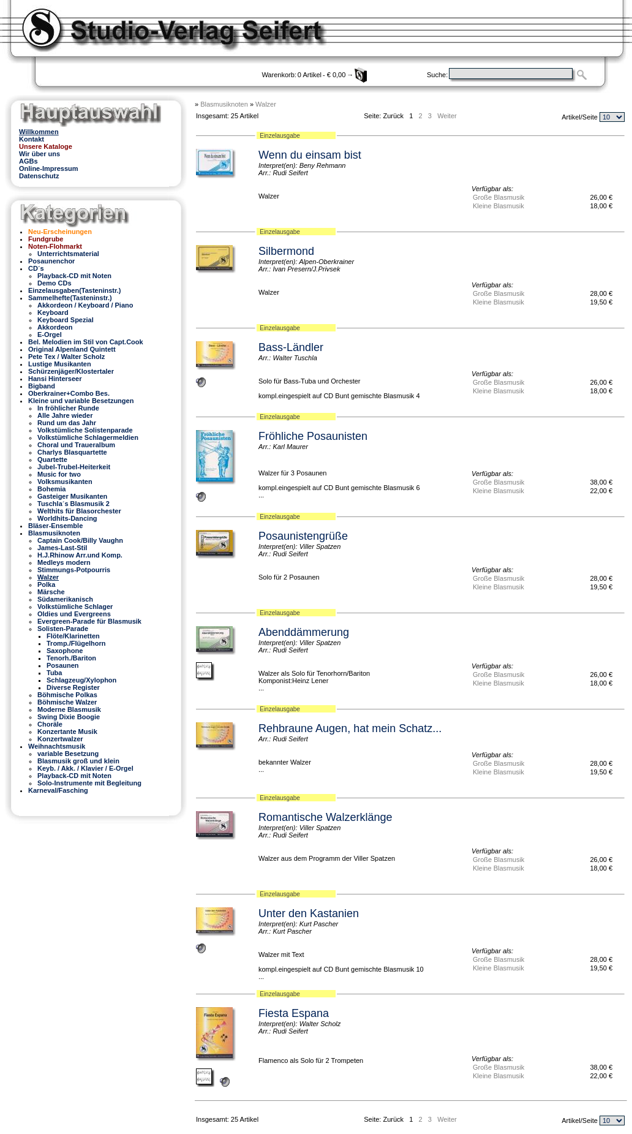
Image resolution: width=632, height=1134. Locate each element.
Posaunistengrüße (303, 536)
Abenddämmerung (303, 632)
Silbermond (286, 251)
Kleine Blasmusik (498, 206)
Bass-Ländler (290, 347)
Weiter (447, 115)
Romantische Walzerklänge (325, 817)
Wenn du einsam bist (309, 155)
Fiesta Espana (293, 1013)
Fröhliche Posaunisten (312, 436)
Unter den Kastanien (308, 913)
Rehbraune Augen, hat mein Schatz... (350, 728)
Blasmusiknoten (224, 104)
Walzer (265, 104)
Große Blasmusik (498, 197)
